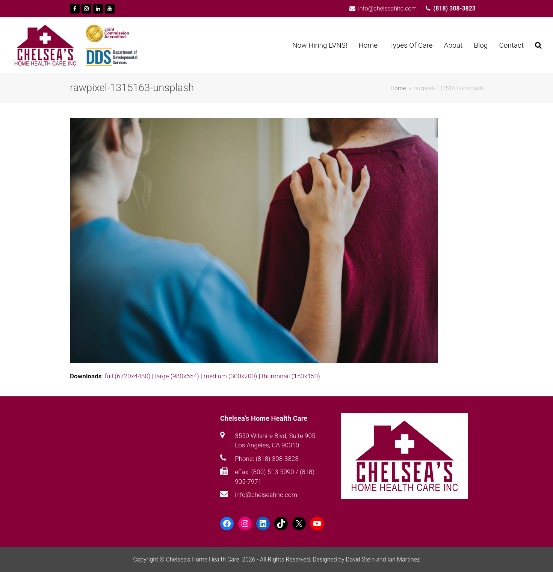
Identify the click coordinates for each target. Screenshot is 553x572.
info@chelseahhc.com (266, 494)
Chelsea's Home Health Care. (203, 559)
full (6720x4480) (127, 376)
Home (398, 88)
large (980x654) (177, 376)
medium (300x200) (230, 376)
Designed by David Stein (344, 559)
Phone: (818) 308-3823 (266, 458)
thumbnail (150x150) (290, 376)
